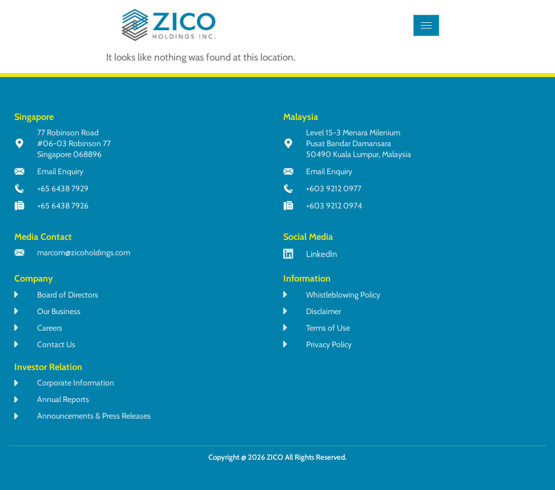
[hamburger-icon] (426, 25)
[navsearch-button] (459, 25)
